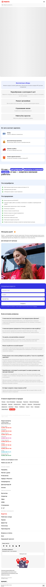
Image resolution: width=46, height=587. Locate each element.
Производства (5, 528)
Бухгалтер (4, 493)
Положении (35, 306)
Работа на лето (6, 462)
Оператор (4, 496)
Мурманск (25, 402)
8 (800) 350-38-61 (6, 455)
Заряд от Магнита (6, 478)
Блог (2, 536)
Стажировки (5, 505)
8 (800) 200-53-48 (6, 434)
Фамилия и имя (5, 290)
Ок (43, 585)
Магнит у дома (5, 472)
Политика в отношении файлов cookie (7, 570)
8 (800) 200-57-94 (6, 448)
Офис (3, 499)
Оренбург (11, 406)
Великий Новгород (34, 402)
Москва (3, 402)
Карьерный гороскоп (7, 539)
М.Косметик (4, 475)
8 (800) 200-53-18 (6, 438)
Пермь (16, 406)
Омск (32, 406)
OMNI (2, 502)
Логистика (4, 526)
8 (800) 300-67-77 (6, 441)
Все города (12, 409)
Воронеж (30, 404)
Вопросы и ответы (6, 533)
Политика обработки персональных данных (8, 571)
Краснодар (19, 402)
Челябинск (22, 406)
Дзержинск (4, 406)
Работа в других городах (5, 574)
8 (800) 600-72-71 (6, 452)
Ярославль (4, 404)
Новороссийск (17, 404)
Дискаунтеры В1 (6, 484)
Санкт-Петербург (11, 402)
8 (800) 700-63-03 (6, 427)
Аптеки (3, 487)
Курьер (3, 520)
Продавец (4, 469)
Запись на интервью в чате (9, 459)
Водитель (4, 514)
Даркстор (4, 523)
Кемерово (37, 406)
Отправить (23, 303)
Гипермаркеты (5, 481)
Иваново (10, 404)
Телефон (4, 294)
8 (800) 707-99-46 (6, 445)
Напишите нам (23, 553)
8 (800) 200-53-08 (6, 431)
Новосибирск (5, 409)
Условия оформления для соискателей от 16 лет (9, 573)
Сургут (27, 406)
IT (2, 508)
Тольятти (24, 404)
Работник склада (6, 517)
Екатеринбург (37, 404)
